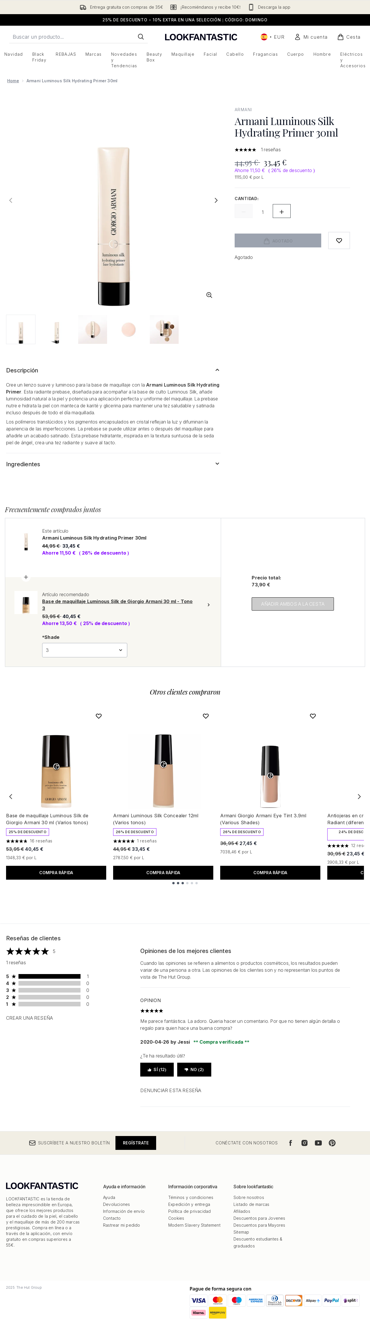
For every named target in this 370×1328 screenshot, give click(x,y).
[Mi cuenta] (311, 37)
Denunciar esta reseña (170, 1090)
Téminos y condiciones (190, 1197)
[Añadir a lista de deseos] (339, 240)
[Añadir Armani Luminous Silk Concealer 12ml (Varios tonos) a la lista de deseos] (206, 716)
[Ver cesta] (349, 36)
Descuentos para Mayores (259, 1225)
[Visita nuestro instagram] (304, 1142)
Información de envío (124, 1211)
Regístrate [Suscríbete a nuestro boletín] (136, 1142)
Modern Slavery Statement (194, 1225)
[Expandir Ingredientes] (113, 464)
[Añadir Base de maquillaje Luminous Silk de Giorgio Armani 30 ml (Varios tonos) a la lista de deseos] (99, 716)
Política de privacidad (189, 1211)
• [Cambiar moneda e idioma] (273, 36)
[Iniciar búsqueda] (140, 36)
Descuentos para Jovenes (259, 1218)
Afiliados (241, 1211)
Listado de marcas (251, 1204)
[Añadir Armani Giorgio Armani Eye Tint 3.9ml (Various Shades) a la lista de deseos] (313, 716)
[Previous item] (10, 796)
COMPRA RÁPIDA (56, 872)
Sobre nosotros (248, 1197)
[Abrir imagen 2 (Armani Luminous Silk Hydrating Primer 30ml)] (56, 329)
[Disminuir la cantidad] (244, 211)
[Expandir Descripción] (113, 370)
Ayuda (109, 1197)
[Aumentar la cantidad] (282, 211)
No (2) (194, 1069)
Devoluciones (116, 1204)
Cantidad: (247, 198)
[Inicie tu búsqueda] (78, 36)
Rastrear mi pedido (121, 1225)
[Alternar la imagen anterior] (10, 200)
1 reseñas (271, 149)
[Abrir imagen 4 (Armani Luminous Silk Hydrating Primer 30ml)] (128, 329)
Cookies (176, 1218)
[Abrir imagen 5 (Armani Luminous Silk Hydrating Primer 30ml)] (164, 329)
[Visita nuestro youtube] (318, 1142)
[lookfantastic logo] (201, 36)
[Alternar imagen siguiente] (216, 200)
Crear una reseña (29, 1018)
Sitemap (241, 1232)
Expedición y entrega (189, 1204)
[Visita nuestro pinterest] (332, 1142)
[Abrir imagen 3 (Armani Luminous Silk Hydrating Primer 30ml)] (92, 329)
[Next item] (359, 796)
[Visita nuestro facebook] (291, 1142)
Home (13, 80)
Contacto (112, 1218)
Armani (243, 109)
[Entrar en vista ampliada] (209, 295)
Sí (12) (157, 1069)
